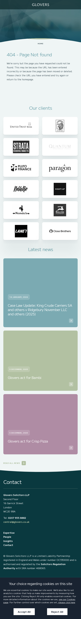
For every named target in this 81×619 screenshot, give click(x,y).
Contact (8, 545)
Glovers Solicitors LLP (16, 495)
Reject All (57, 611)
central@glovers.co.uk (16, 522)
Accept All (24, 611)
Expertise (9, 532)
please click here (66, 602)
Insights (8, 541)
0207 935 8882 (17, 517)
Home (40, 43)
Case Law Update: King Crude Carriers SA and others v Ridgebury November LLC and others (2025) (40, 309)
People (7, 536)
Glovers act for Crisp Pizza (28, 441)
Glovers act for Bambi (24, 377)
